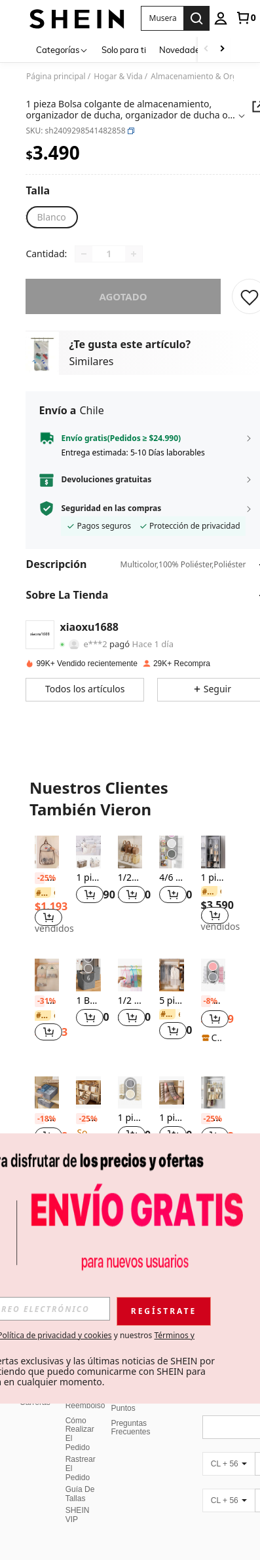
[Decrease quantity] (83, 254)
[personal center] (221, 18)
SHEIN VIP (77, 1490)
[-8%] (206, 1001)
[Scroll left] (206, 49)
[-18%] (40, 1119)
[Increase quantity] (133, 254)
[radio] (51, 217)
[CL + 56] (228, 1439)
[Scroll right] (222, 49)
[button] (131, 131)
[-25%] (40, 878)
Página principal (56, 76)
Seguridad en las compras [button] (111, 508)
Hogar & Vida (118, 76)
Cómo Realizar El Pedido (79, 1409)
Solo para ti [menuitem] (124, 49)
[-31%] (40, 1001)
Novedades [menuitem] (181, 49)
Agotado (123, 296)
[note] (213, 1037)
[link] (245, 18)
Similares (91, 361)
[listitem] (46, 886)
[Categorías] (62, 49)
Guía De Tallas (80, 1469)
